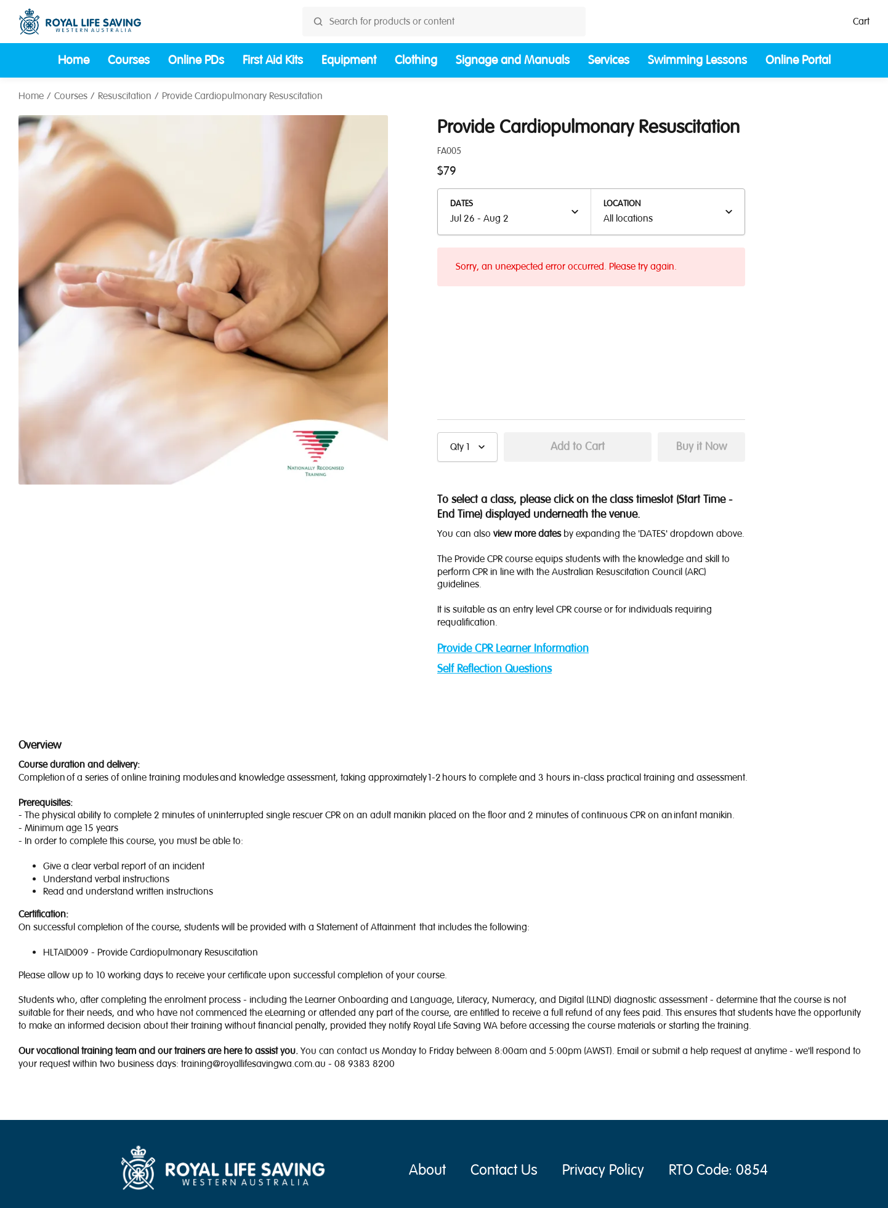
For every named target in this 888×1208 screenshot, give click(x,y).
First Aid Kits (273, 60)
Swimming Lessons (697, 60)
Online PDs (196, 60)
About (427, 1170)
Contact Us (504, 1170)
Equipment (348, 60)
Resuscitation (124, 96)
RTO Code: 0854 (718, 1170)
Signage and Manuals (513, 60)
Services (608, 60)
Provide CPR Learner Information (513, 649)
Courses (129, 60)
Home (73, 60)
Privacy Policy (603, 1170)
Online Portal (798, 60)
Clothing (416, 60)
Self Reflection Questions (494, 669)
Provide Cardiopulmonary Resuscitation (242, 96)
